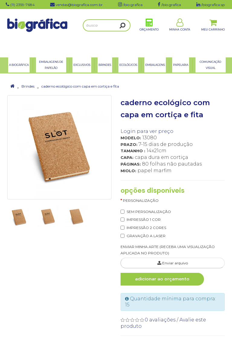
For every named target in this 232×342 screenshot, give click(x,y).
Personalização (141, 200)
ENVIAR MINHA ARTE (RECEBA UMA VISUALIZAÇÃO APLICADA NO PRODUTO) (168, 249)
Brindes (27, 86)
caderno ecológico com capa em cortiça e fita (80, 86)
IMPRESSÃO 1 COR (144, 219)
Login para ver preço (147, 131)
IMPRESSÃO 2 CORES (146, 227)
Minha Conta (179, 32)
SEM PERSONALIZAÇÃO (149, 211)
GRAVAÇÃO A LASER (146, 236)
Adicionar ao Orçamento (162, 279)
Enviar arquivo (172, 263)
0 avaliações (160, 320)
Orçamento (149, 32)
